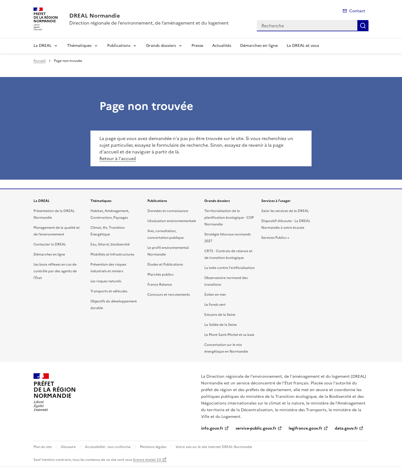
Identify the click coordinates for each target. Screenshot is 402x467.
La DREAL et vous (303, 46)
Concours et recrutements (168, 294)
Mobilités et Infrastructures (112, 254)
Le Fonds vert (215, 304)
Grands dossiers (161, 46)
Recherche (362, 25)
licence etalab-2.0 (147, 459)
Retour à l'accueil (117, 158)
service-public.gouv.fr (256, 428)
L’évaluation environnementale (171, 220)
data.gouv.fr (346, 428)
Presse (197, 46)
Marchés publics (160, 274)
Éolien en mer (215, 294)
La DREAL (42, 46)
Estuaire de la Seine (219, 314)
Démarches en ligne (259, 46)
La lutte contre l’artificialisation (229, 267)
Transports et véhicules (108, 291)
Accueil (40, 60)
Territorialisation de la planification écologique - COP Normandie (229, 217)
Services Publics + (275, 237)
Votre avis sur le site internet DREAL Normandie (214, 446)
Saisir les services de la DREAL (285, 210)
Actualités (221, 46)
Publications (118, 46)
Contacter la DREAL (50, 244)
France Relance (159, 284)
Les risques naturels (105, 281)
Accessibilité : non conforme (108, 446)
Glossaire (68, 446)
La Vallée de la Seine (220, 324)
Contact (357, 11)
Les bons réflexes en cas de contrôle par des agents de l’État (55, 271)
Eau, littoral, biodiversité (110, 244)
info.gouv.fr (212, 428)
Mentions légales (153, 446)
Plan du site (43, 446)
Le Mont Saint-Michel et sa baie (229, 334)
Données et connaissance (167, 210)
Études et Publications (165, 264)
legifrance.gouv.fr (305, 428)
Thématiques (79, 46)
